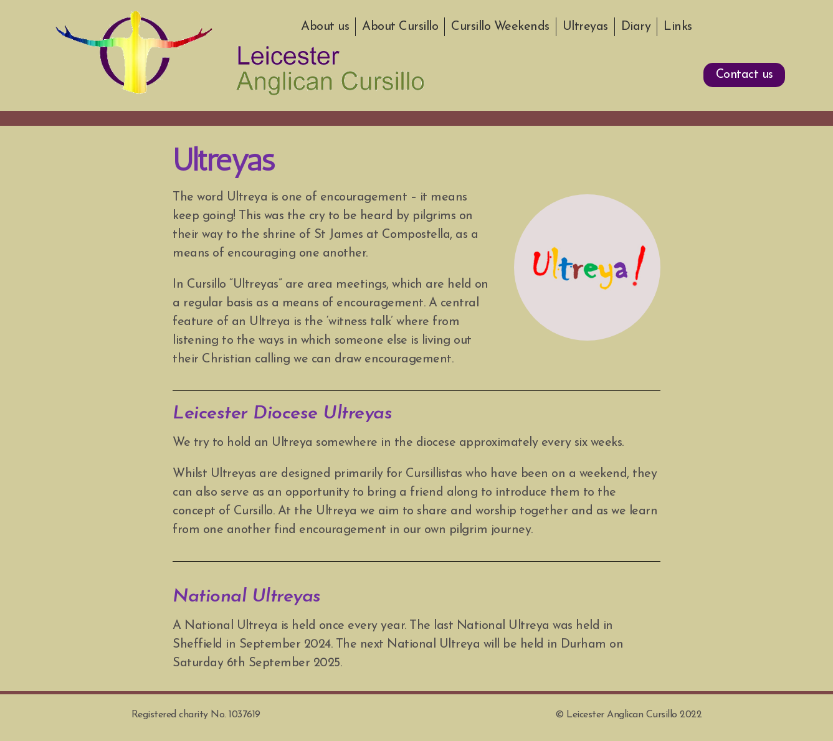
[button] (743, 75)
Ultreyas (585, 27)
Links (678, 27)
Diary (636, 27)
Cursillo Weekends (500, 27)
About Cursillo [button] (400, 27)
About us (325, 27)
